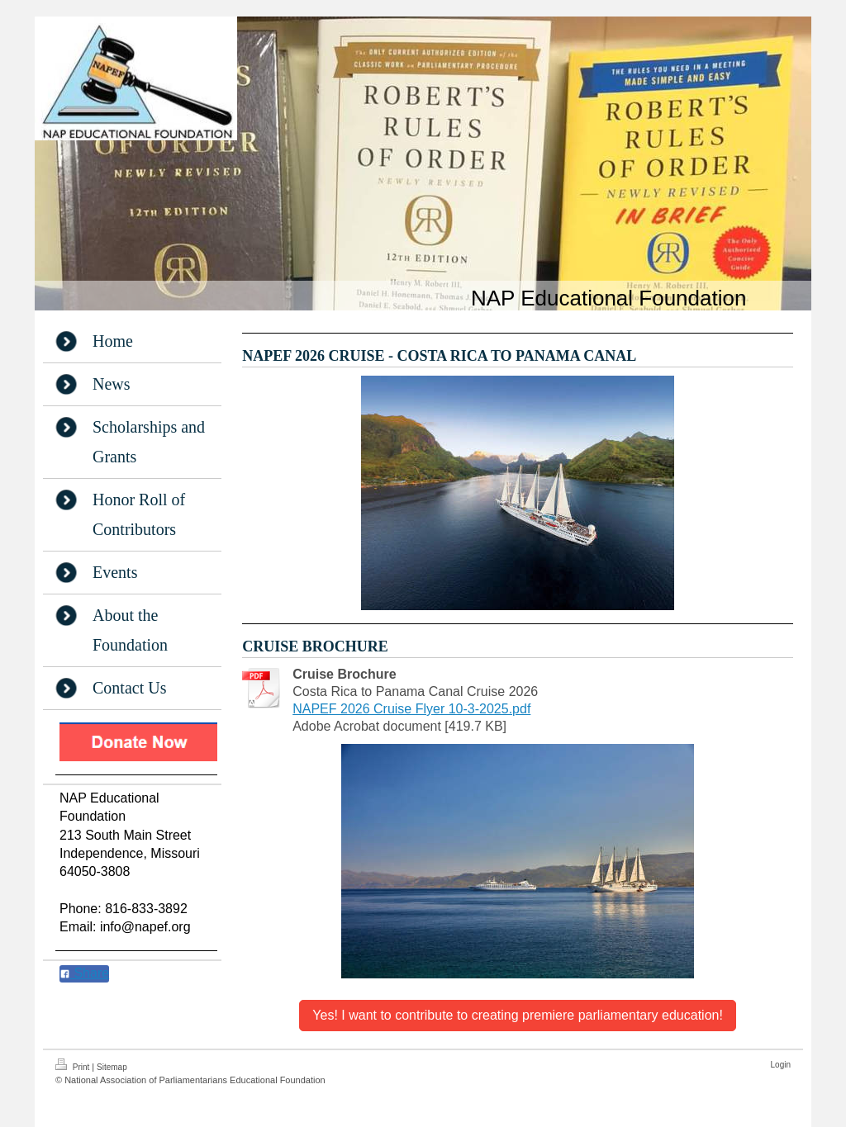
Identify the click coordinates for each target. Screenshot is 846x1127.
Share (84, 973)
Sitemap (112, 1067)
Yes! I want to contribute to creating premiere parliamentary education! (517, 1015)
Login (781, 1064)
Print (73, 1065)
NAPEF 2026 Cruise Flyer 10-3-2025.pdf (411, 709)
